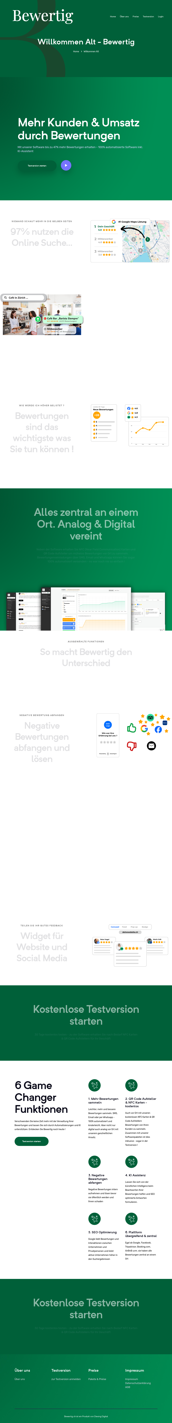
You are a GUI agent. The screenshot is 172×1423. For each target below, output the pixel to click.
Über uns (124, 16)
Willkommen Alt (91, 51)
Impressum (131, 1379)
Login (161, 16)
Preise (136, 16)
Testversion (148, 16)
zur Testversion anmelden (66, 1379)
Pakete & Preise (97, 1379)
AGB (127, 1387)
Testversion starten (37, 165)
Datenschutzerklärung (138, 1383)
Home (113, 16)
